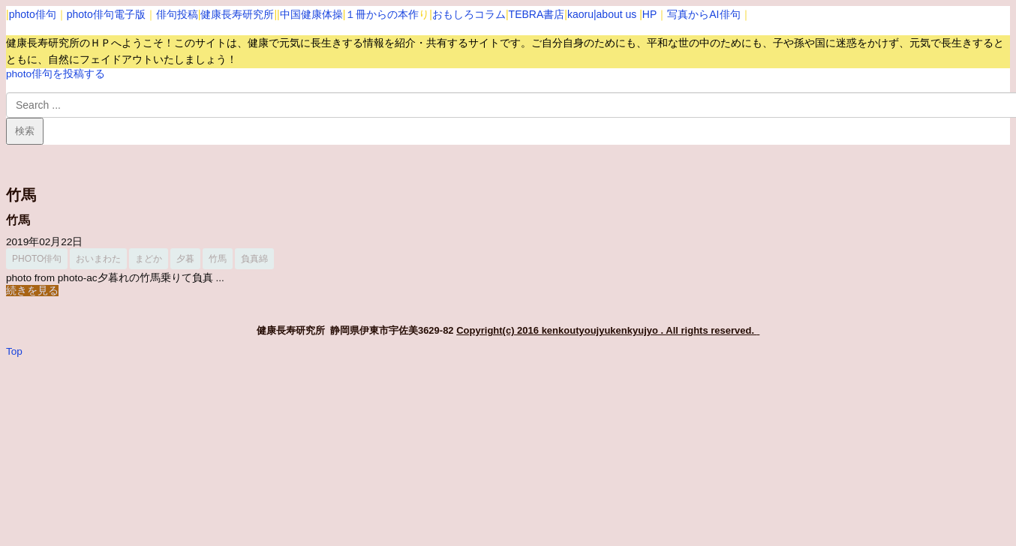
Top (14, 351)
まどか (148, 259)
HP (649, 14)
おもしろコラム (469, 14)
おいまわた (98, 259)
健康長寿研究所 (237, 14)
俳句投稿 (177, 14)
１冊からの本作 (382, 14)
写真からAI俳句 (703, 14)
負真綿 (254, 259)
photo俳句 (32, 14)
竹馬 (18, 220)
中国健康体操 (311, 14)
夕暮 (185, 259)
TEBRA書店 (537, 14)
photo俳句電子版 (106, 14)
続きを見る (32, 290)
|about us (615, 14)
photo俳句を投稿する (55, 74)
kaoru (580, 14)
